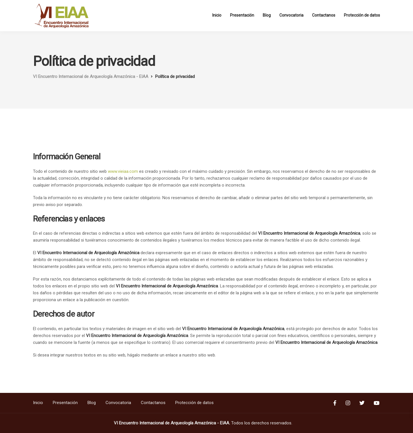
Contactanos (323, 15)
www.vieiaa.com (123, 171)
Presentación (242, 15)
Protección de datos (362, 15)
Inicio (216, 15)
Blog (267, 15)
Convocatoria (291, 15)
